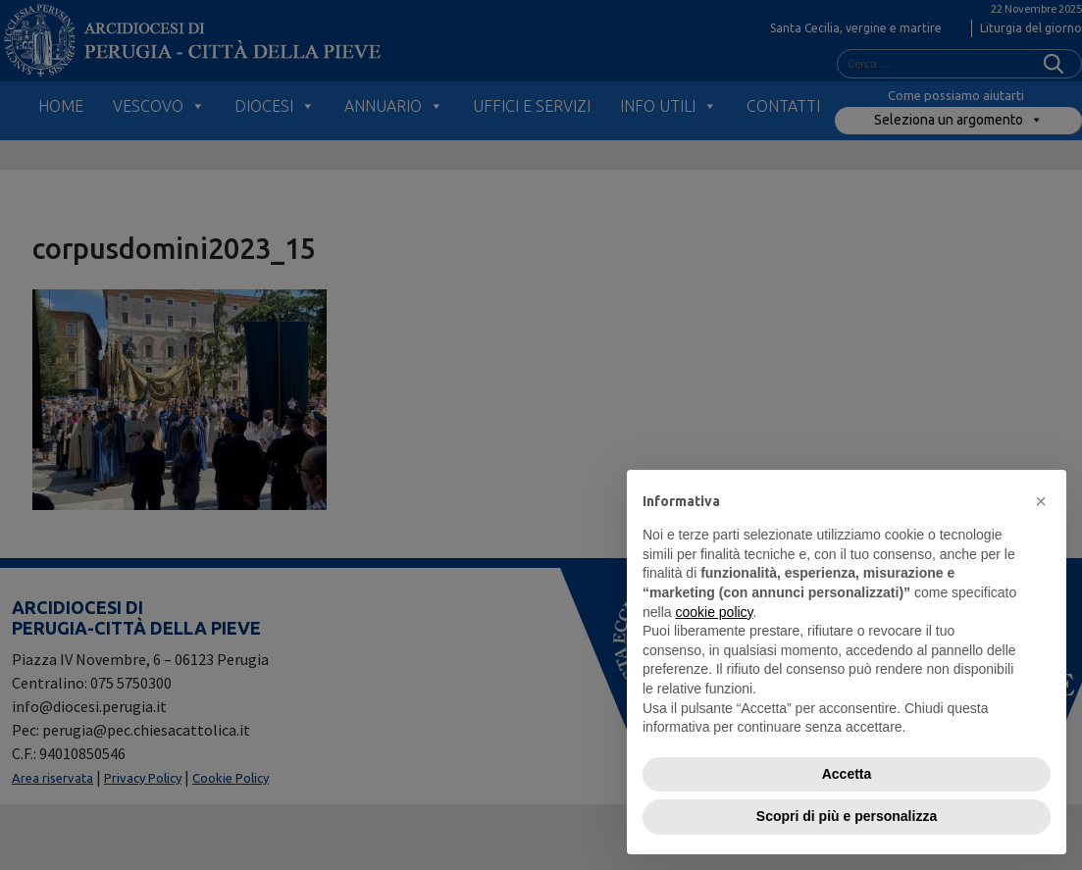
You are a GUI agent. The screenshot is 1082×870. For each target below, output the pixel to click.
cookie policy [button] (713, 612)
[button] (1040, 501)
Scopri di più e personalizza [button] (846, 816)
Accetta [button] (847, 774)
